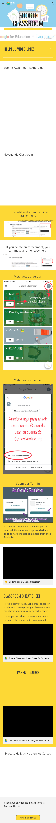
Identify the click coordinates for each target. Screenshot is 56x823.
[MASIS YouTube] (27, 817)
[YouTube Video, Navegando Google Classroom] (28, 176)
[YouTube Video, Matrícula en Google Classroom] (28, 775)
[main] (28, 20)
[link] (28, 566)
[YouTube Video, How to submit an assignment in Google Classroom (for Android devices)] (28, 89)
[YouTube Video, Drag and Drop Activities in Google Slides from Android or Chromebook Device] (28, 127)
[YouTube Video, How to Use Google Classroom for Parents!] (28, 690)
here (45, 610)
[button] (3, 3)
